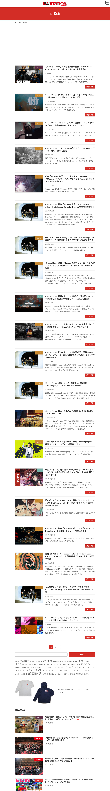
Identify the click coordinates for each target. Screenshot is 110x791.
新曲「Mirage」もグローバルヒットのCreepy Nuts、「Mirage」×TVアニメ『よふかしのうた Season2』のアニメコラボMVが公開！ (69, 179)
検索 (82, 654)
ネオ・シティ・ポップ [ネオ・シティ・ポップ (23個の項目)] (66, 670)
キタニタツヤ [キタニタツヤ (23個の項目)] (83, 667)
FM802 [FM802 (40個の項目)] (69, 661)
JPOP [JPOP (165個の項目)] (18, 664)
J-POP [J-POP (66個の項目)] (80, 661)
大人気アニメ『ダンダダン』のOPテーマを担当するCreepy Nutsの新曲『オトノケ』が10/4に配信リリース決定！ (69, 589)
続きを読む (89, 87)
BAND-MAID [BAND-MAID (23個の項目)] (38, 661)
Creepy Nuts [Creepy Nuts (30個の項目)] (57, 661)
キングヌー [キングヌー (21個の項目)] (91, 667)
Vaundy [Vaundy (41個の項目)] (17, 667)
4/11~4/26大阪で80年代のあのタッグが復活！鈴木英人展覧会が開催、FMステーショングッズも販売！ (69, 781)
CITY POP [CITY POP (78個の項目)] (47, 661)
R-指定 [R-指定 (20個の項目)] (54, 664)
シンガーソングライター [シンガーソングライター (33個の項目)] (50, 670)
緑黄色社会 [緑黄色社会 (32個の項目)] (79, 674)
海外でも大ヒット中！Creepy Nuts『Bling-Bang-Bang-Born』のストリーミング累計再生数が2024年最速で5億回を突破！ (69, 556)
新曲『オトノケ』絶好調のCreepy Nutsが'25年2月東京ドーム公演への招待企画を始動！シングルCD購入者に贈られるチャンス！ (70, 472)
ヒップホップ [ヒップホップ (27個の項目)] (86, 670)
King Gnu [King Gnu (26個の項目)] (30, 664)
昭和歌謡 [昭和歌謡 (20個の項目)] (72, 674)
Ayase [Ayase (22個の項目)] (32, 661)
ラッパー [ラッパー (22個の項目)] (17, 674)
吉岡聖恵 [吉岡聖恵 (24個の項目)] (45, 674)
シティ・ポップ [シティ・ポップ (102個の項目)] (33, 670)
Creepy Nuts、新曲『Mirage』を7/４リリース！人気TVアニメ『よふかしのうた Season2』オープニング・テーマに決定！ (70, 265)
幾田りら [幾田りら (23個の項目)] (66, 674)
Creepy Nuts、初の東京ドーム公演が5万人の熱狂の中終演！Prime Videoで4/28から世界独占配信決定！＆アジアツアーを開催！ (70, 355)
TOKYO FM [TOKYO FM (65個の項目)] (86, 664)
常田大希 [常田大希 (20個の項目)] (60, 674)
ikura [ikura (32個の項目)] (75, 661)
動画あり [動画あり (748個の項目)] (34, 673)
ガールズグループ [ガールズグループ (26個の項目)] (59, 667)
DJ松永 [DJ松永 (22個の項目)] (64, 661)
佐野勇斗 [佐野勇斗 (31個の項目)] (24, 674)
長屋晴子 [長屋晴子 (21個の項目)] (86, 674)
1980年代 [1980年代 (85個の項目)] (24, 661)
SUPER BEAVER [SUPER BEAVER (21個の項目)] (61, 664)
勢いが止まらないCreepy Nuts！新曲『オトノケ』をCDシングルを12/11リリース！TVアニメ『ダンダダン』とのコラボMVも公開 (69, 503)
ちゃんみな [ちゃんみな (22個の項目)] (49, 667)
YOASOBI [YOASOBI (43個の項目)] (25, 667)
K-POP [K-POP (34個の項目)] (24, 664)
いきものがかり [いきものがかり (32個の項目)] (40, 667)
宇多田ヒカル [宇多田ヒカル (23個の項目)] (53, 674)
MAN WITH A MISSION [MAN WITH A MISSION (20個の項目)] (45, 664)
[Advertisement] (55, 41)
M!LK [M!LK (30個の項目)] (36, 664)
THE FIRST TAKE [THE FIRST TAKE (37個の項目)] (73, 664)
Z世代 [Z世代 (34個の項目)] (32, 667)
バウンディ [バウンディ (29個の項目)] (77, 670)
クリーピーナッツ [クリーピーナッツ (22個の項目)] (20, 670)
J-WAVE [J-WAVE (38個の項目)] (87, 661)
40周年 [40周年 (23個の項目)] (17, 661)
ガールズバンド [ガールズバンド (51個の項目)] (72, 667)
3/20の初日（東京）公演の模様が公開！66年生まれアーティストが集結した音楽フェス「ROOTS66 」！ (69, 760)
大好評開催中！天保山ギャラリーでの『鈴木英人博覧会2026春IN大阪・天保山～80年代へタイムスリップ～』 (69, 718)
